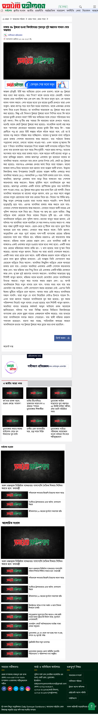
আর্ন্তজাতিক (50, 10)
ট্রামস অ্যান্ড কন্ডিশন (76, 687)
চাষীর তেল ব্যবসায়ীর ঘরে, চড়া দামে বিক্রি (36, 430)
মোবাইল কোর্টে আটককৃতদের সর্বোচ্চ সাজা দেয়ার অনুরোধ (45, 624)
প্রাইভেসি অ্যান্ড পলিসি (77, 692)
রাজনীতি (39, 10)
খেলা (78, 10)
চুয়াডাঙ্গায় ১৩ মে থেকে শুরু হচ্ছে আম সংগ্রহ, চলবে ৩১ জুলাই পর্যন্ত (46, 634)
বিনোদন (86, 10)
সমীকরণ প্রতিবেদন (12, 35)
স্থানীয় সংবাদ (19, 10)
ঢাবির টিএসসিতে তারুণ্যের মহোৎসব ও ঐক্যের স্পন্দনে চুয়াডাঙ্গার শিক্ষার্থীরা (36, 405)
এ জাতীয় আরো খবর (12, 383)
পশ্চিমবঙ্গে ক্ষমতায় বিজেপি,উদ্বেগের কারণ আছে (46, 493)
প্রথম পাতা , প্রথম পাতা (37, 19)
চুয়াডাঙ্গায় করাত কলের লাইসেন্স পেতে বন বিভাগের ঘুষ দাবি (12, 431)
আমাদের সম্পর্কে (75, 675)
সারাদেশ (61, 10)
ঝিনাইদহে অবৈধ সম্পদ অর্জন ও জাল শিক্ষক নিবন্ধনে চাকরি (45, 606)
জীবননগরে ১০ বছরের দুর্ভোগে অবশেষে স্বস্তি (45, 511)
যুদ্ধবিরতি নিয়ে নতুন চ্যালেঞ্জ (39, 642)
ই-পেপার (63, 7)
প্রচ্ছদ (6, 19)
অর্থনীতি (70, 10)
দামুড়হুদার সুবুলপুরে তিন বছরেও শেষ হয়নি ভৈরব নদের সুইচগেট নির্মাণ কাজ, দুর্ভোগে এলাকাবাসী (45, 617)
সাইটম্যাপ (73, 698)
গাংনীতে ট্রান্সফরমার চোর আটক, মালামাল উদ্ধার (45, 503)
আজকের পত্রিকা (19, 19)
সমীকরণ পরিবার (75, 681)
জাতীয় (30, 10)
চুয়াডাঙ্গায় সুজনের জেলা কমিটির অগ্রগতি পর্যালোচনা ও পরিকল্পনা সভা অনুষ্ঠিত (44, 652)
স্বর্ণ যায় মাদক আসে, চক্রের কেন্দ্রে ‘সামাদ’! (12, 402)
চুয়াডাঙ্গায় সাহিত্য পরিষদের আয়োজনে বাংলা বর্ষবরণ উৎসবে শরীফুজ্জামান (60, 432)
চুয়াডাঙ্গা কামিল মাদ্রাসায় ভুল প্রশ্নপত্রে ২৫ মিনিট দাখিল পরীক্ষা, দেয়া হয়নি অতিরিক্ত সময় (61, 406)
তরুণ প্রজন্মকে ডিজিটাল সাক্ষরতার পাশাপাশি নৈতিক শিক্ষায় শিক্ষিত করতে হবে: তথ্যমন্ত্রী (32, 487)
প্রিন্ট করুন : (63, 338)
